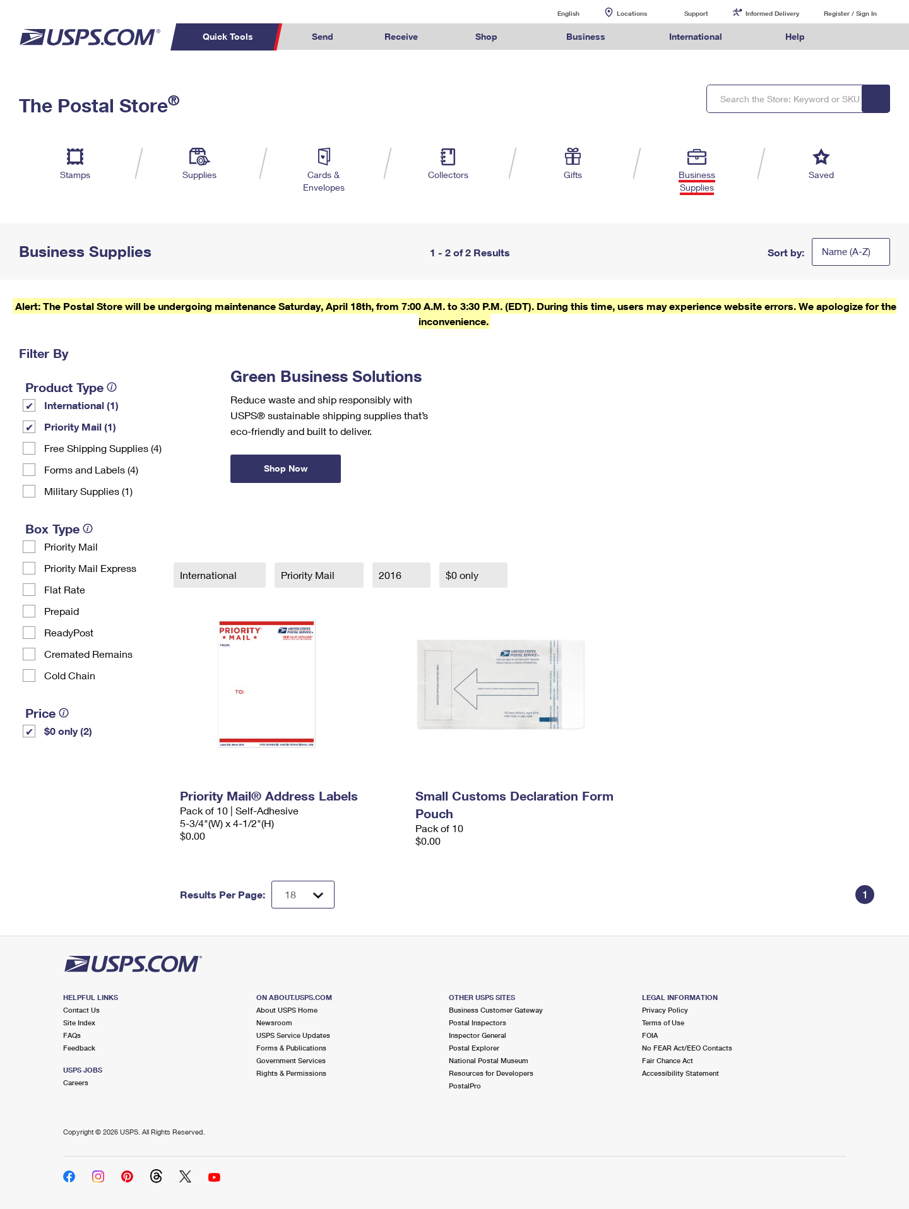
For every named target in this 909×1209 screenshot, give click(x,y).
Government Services (291, 1060)
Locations (632, 13)
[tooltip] (112, 387)
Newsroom (274, 1022)
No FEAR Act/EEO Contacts (687, 1048)
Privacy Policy (665, 1010)
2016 (391, 575)
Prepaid (61, 611)
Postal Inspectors (477, 1022)
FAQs (72, 1035)
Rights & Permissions (291, 1073)
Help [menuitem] (795, 36)
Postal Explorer (474, 1048)
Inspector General (477, 1035)
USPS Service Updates (293, 1035)
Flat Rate (64, 589)
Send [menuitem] (322, 36)
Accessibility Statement (680, 1073)
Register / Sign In (850, 13)
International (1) (81, 405)
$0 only (463, 575)
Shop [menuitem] (486, 36)
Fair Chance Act (667, 1060)
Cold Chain (69, 675)
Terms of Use (663, 1022)
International (209, 575)
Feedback (79, 1048)
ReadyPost (68, 632)
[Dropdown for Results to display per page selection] (303, 894)
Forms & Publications (291, 1048)
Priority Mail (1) (80, 426)
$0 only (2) (68, 731)
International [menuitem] (695, 36)
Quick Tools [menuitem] (228, 36)
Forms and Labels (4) (91, 469)
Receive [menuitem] (401, 36)
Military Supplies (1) (88, 491)
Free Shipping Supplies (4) (103, 448)
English (555, 13)
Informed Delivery (772, 13)
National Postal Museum (488, 1060)
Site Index (79, 1022)
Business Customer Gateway (496, 1010)
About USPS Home (287, 1010)
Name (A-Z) (846, 251)
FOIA (650, 1035)
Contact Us (81, 1010)
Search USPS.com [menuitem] (854, 37)
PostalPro (465, 1085)
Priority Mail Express (90, 568)
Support (696, 13)
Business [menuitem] (585, 36)
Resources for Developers (491, 1073)
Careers (75, 1082)
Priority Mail (71, 546)
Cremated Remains (88, 654)
